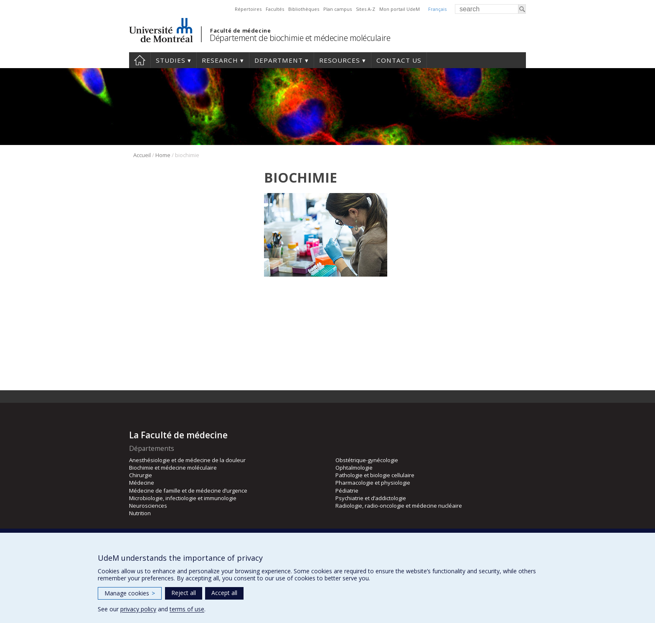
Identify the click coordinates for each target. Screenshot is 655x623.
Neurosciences (148, 505)
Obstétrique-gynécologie (366, 460)
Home (139, 60)
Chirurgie (140, 475)
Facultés (275, 9)
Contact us (398, 60)
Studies (170, 60)
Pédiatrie (346, 490)
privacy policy (138, 609)
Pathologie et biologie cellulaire (374, 475)
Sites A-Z (365, 9)
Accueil (142, 155)
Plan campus (337, 9)
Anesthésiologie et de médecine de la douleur (187, 460)
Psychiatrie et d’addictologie (370, 498)
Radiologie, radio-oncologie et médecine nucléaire (398, 505)
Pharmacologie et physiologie (372, 482)
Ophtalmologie (354, 467)
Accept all (224, 593)
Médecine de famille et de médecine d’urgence (188, 490)
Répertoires (248, 9)
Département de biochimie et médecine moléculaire (300, 37)
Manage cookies (129, 593)
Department (278, 60)
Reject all (183, 593)
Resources (339, 60)
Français (437, 9)
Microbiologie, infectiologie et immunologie (182, 498)
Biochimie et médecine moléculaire (173, 467)
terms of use (187, 609)
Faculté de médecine (240, 30)
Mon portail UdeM (399, 9)
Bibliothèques (303, 9)
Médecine (141, 482)
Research (220, 60)
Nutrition (140, 513)
